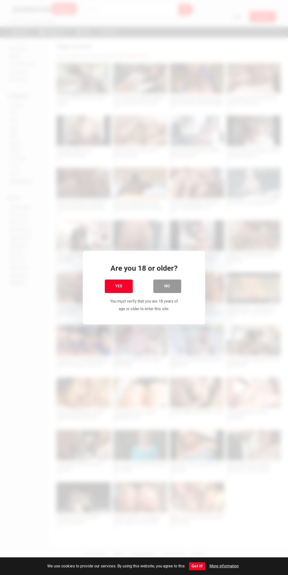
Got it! (197, 566)
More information (224, 566)
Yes (118, 286)
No (167, 286)
